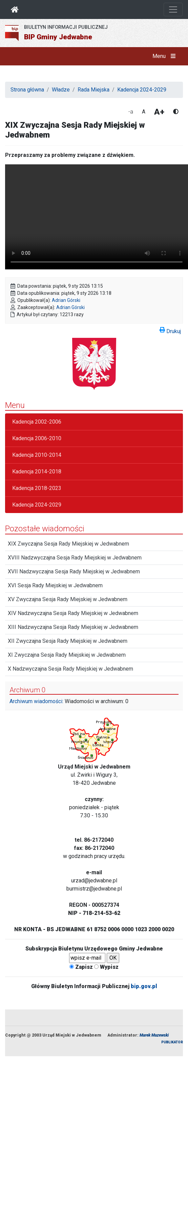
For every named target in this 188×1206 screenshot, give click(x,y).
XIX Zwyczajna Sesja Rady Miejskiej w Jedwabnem (68, 543)
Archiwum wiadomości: (36, 701)
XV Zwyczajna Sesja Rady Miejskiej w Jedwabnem (67, 599)
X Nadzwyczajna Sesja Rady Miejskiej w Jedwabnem (70, 669)
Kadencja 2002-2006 (36, 421)
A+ (159, 112)
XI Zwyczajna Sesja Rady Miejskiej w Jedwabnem (67, 655)
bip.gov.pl (144, 986)
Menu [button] (165, 56)
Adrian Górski (66, 300)
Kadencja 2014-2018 (36, 471)
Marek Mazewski (154, 1035)
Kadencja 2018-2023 (36, 488)
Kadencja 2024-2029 (141, 89)
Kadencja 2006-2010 (36, 438)
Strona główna (27, 89)
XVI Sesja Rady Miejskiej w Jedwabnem (55, 585)
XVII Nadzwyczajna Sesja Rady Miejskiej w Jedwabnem (74, 571)
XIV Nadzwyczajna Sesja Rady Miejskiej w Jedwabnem (73, 613)
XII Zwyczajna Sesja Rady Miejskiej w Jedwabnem (67, 641)
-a (130, 111)
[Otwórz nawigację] (173, 9)
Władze (61, 89)
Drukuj (170, 330)
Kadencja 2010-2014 (36, 455)
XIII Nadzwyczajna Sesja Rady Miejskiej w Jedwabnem (73, 627)
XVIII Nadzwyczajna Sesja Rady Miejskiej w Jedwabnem (75, 557)
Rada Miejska (93, 89)
